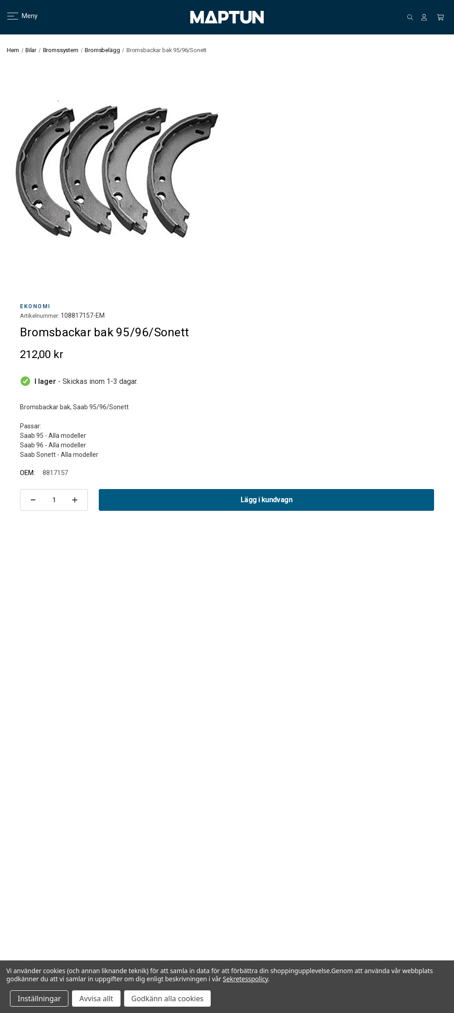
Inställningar (39, 998)
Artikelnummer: (39, 315)
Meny (17, 15)
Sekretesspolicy (245, 978)
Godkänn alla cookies (167, 998)
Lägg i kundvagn (266, 499)
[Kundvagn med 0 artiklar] (440, 17)
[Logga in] (424, 17)
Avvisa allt (96, 998)
